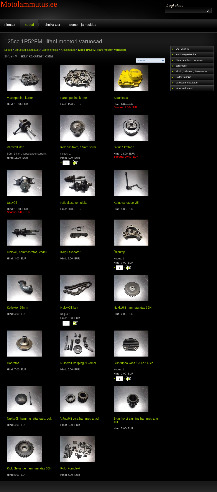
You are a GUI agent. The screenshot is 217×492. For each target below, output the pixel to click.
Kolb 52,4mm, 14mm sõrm (78, 147)
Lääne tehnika (49, 49)
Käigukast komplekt (73, 202)
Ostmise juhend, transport (189, 60)
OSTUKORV (182, 48)
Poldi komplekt (70, 468)
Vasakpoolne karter (20, 97)
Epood (8, 49)
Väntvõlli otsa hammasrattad (79, 418)
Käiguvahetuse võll (126, 202)
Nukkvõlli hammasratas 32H (132, 307)
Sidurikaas (121, 97)
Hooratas (13, 363)
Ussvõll (12, 202)
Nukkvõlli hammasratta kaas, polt (29, 418)
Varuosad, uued (184, 88)
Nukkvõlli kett (69, 307)
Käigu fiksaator (70, 252)
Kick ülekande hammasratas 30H (29, 468)
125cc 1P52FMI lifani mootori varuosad (102, 49)
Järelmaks (181, 65)
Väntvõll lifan (15, 147)
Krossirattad (68, 49)
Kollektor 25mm (17, 307)
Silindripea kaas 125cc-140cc (133, 363)
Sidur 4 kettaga (124, 147)
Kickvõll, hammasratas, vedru (27, 252)
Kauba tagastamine (186, 54)
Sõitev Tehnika (183, 77)
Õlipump (119, 252)
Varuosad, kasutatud (26, 49)
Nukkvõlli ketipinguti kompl (78, 363)
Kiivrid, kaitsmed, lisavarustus (191, 71)
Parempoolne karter (73, 97)
